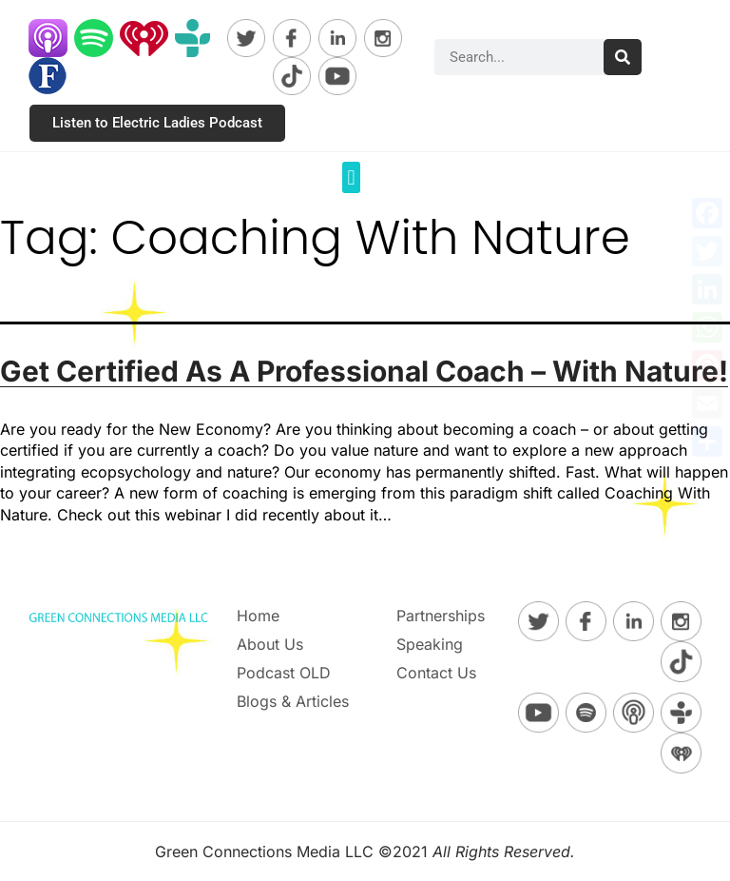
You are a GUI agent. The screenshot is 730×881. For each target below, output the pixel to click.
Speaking (429, 644)
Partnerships (440, 615)
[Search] (623, 57)
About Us (270, 644)
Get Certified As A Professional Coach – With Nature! (364, 371)
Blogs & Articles (293, 701)
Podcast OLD (284, 672)
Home (258, 615)
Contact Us (436, 672)
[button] (351, 177)
